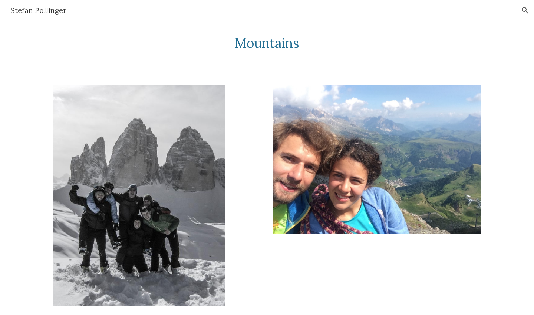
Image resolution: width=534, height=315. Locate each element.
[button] (525, 10)
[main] (267, 43)
